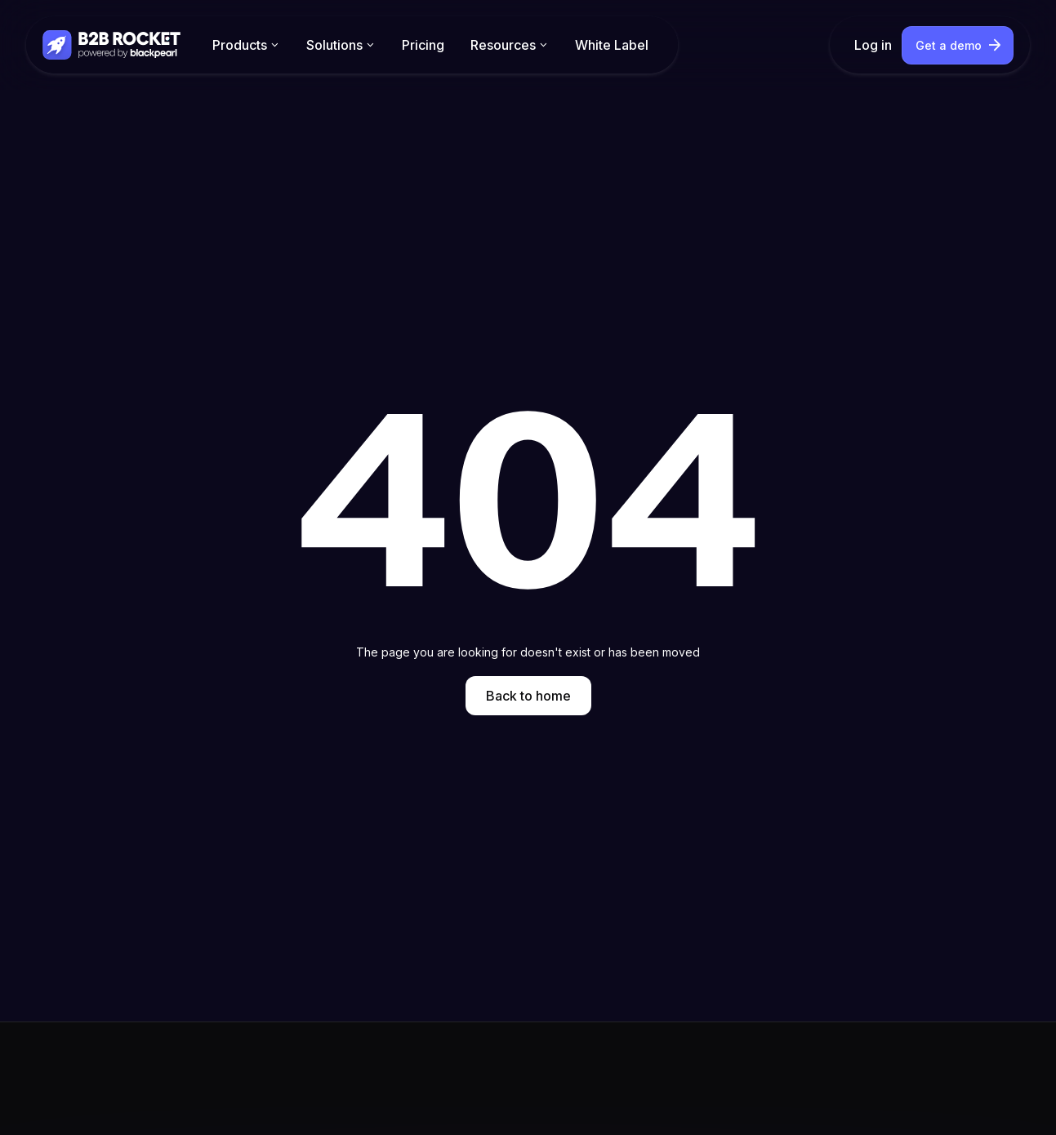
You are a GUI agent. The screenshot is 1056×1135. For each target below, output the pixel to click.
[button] (246, 45)
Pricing (423, 45)
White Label (611, 45)
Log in (873, 45)
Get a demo (949, 45)
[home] (112, 44)
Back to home (528, 696)
